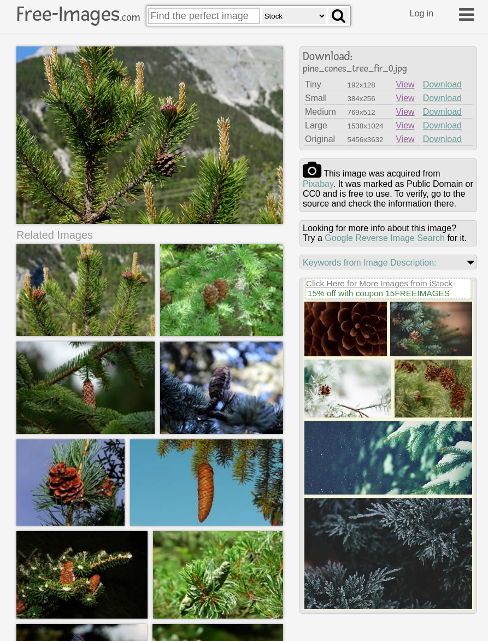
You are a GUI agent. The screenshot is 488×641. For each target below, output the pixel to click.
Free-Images (78, 14)
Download (442, 84)
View (405, 84)
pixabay (318, 184)
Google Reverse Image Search (385, 238)
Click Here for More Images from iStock (379, 283)
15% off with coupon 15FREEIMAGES (379, 293)
